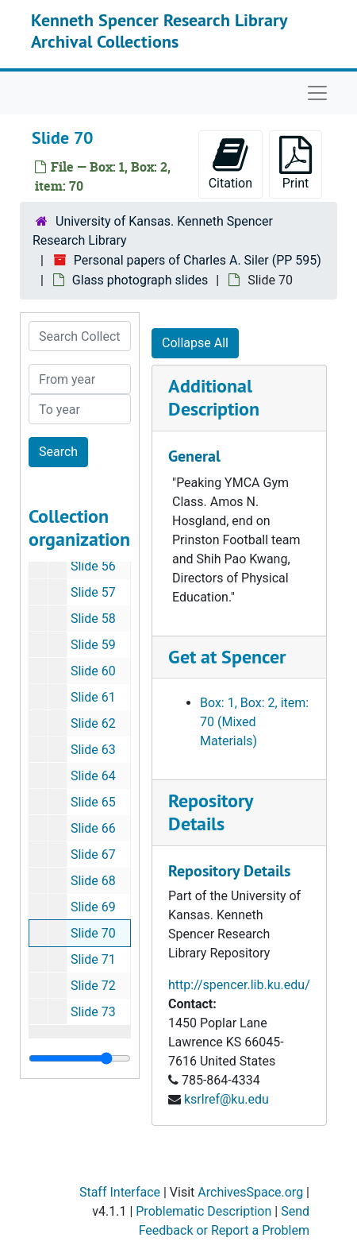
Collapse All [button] (195, 342)
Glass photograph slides (140, 280)
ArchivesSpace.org (250, 1192)
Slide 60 (93, 671)
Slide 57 (93, 592)
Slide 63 (93, 749)
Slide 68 (93, 880)
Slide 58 (93, 618)
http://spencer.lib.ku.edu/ (239, 984)
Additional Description (213, 397)
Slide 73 (93, 1011)
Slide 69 (93, 907)
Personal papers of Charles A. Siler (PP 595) (197, 260)
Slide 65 (93, 802)
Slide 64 (93, 775)
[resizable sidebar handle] (80, 1058)
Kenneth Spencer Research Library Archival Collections (159, 30)
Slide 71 (93, 959)
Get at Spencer (227, 656)
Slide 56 (93, 566)
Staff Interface (119, 1192)
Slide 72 (93, 985)
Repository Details (210, 812)
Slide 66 (93, 828)
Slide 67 (93, 854)
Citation (230, 163)
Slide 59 (93, 644)
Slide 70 (93, 933)
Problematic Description (203, 1211)
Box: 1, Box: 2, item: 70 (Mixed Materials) (254, 721)
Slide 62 (93, 723)
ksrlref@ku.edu (226, 1099)
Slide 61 (93, 697)
